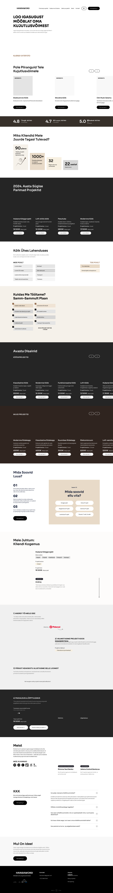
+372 (40, 878)
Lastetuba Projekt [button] (64, 514)
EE (83, 8)
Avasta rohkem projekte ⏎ (39, 727)
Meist (72, 8)
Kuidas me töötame (55, 8)
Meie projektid (71, 878)
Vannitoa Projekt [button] (84, 508)
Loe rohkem (19, 233)
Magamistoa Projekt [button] (64, 508)
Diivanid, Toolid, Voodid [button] (84, 514)
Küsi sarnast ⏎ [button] (103, 107)
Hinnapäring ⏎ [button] (94, 8)
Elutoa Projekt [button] (84, 503)
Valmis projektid (65, 8)
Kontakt (78, 8)
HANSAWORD (23, 8)
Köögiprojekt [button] (64, 503)
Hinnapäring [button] (71, 881)
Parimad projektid (43, 8)
